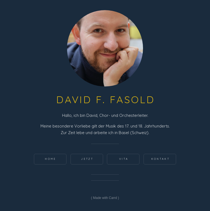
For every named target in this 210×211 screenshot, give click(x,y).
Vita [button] (123, 158)
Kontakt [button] (160, 158)
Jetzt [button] (87, 158)
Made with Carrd (105, 198)
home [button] (50, 158)
